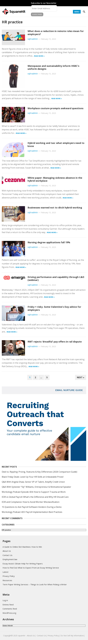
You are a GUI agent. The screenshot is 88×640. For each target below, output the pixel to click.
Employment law (10, 559)
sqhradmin (33, 39)
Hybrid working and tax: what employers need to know (56, 144)
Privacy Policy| (54, 635)
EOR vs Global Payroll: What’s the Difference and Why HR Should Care (35, 497)
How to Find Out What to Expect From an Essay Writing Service (31, 567)
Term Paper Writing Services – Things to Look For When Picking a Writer (35, 584)
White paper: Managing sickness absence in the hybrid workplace (55, 179)
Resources (7, 580)
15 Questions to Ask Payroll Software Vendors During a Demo (32, 507)
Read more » (39, 56)
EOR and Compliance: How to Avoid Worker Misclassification (30, 502)
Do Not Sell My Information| (72, 635)
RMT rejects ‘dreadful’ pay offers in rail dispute (55, 341)
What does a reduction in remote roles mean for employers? (56, 33)
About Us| (31, 635)
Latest (5, 572)
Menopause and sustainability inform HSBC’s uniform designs (53, 67)
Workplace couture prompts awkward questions (55, 108)
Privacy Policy (9, 576)
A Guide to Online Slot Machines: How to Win (22, 547)
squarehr (21, 635)
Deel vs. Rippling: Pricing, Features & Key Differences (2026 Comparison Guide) (39, 471)
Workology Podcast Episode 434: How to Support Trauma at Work (34, 491)
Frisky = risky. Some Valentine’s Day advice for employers (54, 308)
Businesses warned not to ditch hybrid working (55, 207)
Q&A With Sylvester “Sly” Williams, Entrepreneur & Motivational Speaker (36, 486)
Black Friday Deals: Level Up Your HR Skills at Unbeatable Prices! (32, 476)
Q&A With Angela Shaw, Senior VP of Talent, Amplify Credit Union (33, 481)
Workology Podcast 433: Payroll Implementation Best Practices (32, 512)
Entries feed (8, 604)
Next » (80, 377)
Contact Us (7, 555)
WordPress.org (9, 613)
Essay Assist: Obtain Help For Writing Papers (23, 563)
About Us (7, 551)
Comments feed (10, 608)
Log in (5, 600)
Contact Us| (42, 635)
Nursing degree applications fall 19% (49, 242)
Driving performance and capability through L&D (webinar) (56, 278)
